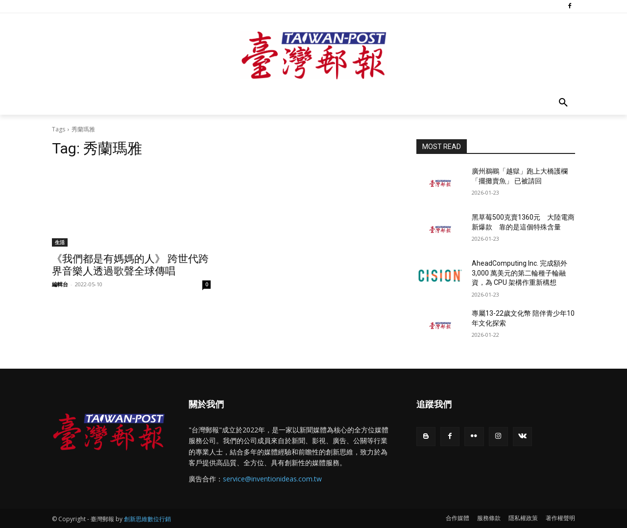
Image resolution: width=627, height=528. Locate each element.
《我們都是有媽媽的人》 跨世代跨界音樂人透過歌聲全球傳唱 (130, 265)
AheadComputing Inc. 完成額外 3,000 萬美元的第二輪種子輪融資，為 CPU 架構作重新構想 (519, 272)
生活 (60, 242)
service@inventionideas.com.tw (272, 478)
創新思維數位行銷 (147, 519)
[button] (563, 103)
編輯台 (60, 284)
